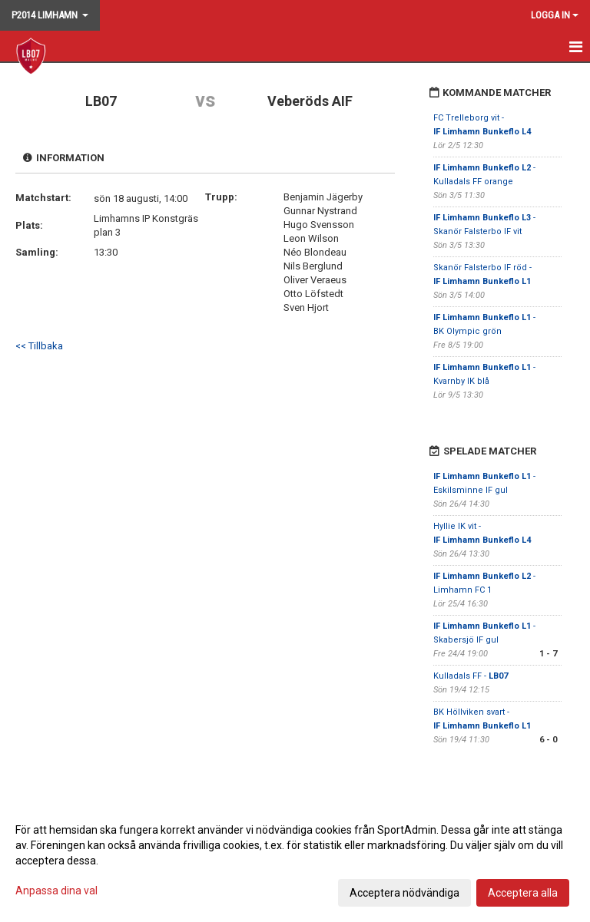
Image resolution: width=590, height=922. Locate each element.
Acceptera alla (523, 893)
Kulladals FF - (470, 676)
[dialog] (295, 860)
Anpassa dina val (56, 890)
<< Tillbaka (39, 346)
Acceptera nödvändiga (404, 893)
